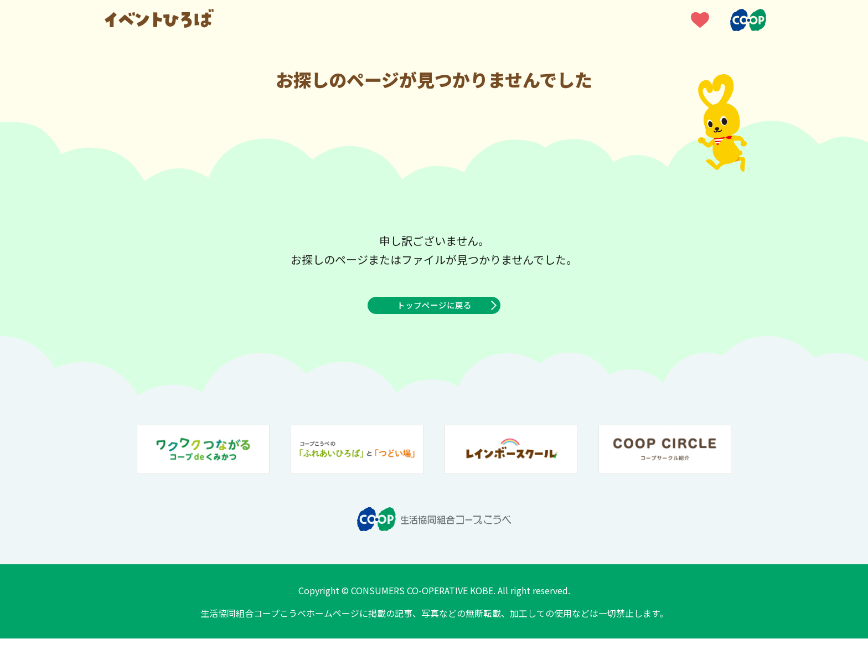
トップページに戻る (434, 310)
